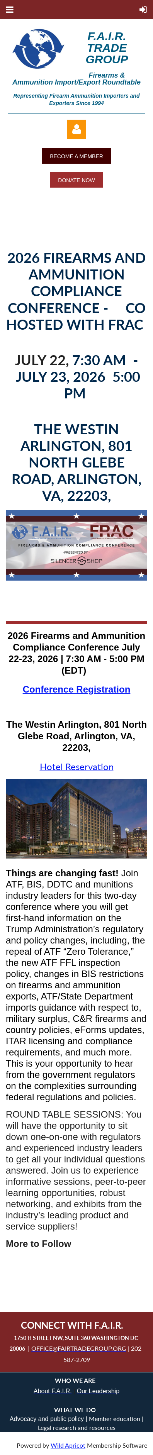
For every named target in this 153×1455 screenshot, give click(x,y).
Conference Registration (77, 689)
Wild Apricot (68, 1445)
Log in (76, 129)
